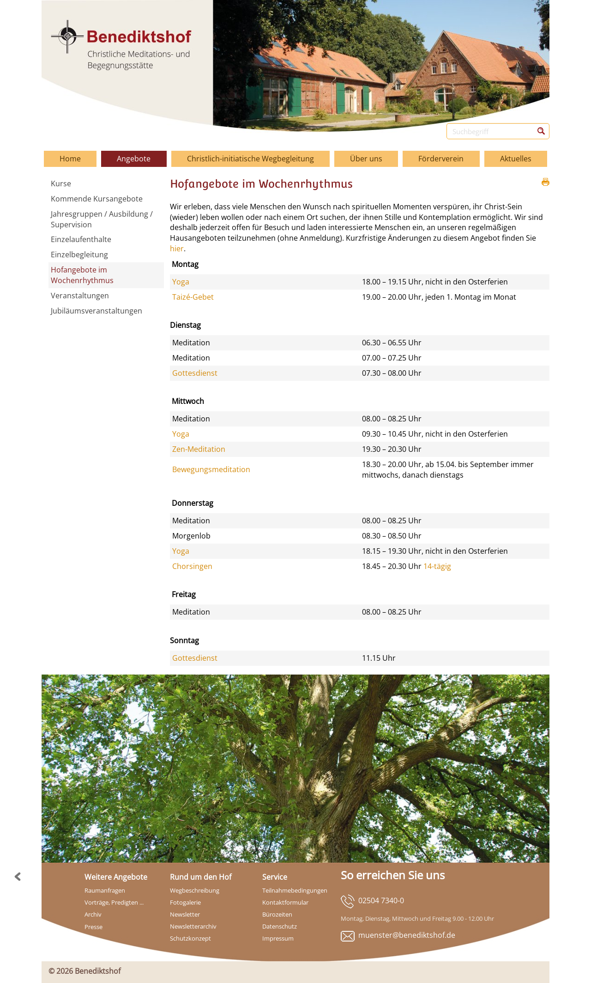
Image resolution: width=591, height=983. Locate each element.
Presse (93, 927)
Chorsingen (192, 566)
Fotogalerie (185, 902)
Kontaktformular (285, 902)
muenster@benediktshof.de (406, 935)
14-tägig (437, 566)
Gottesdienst (194, 373)
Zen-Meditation (198, 449)
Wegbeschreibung (194, 890)
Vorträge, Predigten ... (114, 902)
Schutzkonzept (190, 938)
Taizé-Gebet (193, 297)
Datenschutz (279, 926)
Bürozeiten (277, 914)
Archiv (93, 914)
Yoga (180, 282)
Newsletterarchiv (193, 926)
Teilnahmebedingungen (294, 890)
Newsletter (185, 914)
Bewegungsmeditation (211, 469)
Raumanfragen (104, 890)
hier (177, 248)
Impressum (278, 938)
